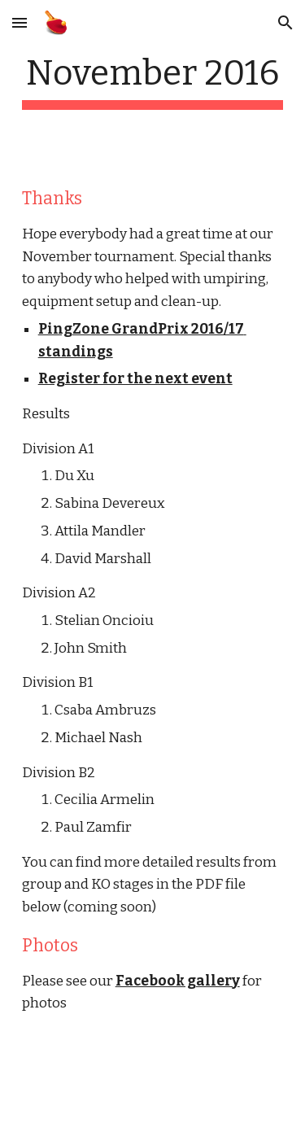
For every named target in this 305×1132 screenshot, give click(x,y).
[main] (152, 81)
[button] (19, 22)
